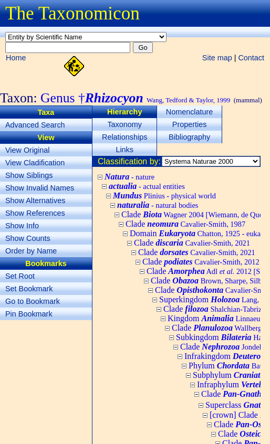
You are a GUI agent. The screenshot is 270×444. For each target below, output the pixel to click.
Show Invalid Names (39, 188)
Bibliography (189, 137)
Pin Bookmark (29, 314)
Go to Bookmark (32, 301)
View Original (27, 150)
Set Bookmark (29, 288)
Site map (217, 58)
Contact (251, 58)
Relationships (124, 137)
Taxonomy (124, 124)
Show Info (22, 225)
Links (124, 149)
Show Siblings (29, 175)
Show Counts (27, 238)
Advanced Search (35, 125)
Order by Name (31, 251)
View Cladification (35, 162)
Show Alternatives (35, 200)
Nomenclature (189, 112)
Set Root (20, 276)
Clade (185, 223)
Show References (35, 213)
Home (16, 58)
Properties (189, 124)
